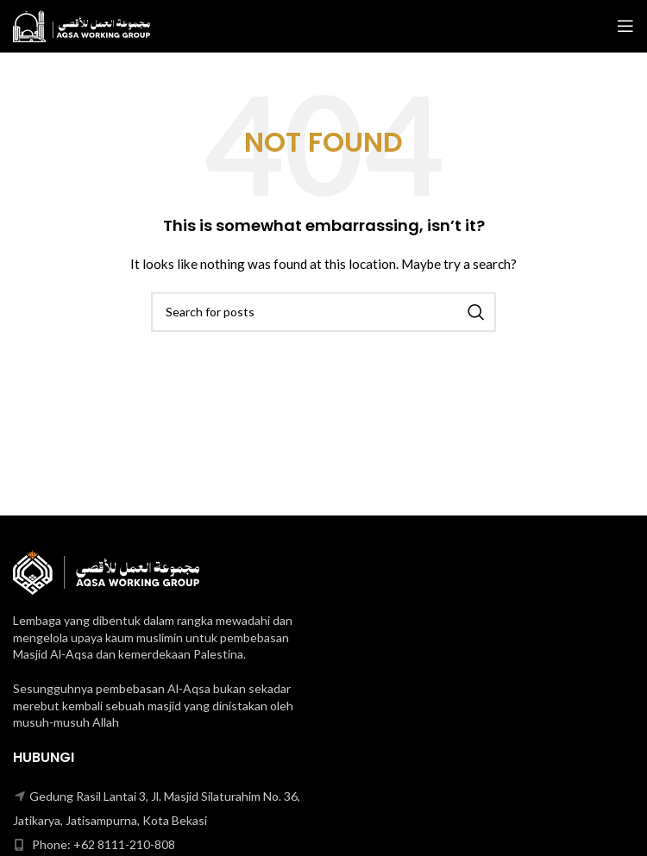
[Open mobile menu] (625, 26)
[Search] (323, 312)
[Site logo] (81, 24)
